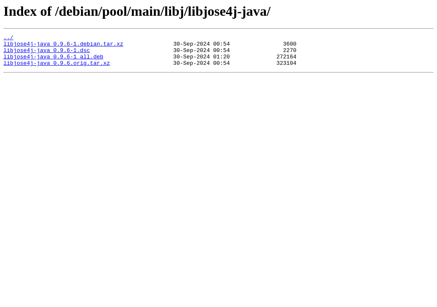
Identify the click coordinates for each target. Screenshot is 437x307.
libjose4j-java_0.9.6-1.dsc (46, 54)
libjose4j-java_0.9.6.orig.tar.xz (56, 69)
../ (8, 38)
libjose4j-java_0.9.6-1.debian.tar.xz (63, 46)
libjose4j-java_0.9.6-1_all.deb (53, 61)
